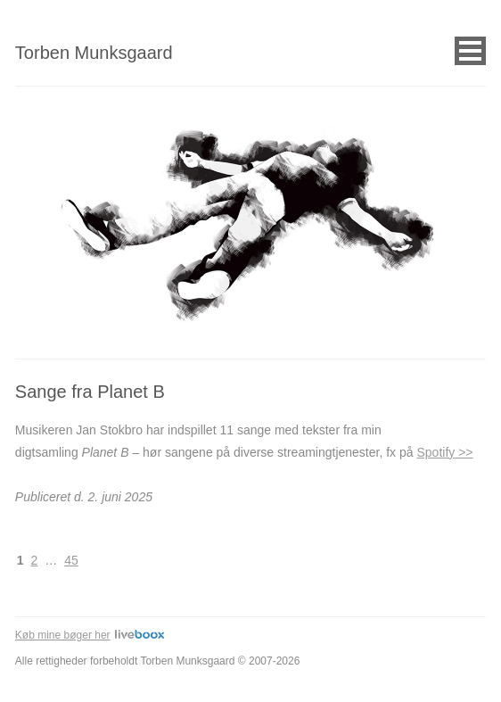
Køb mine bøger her (89, 635)
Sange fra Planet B (90, 391)
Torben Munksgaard (94, 52)
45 (71, 560)
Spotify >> (444, 452)
